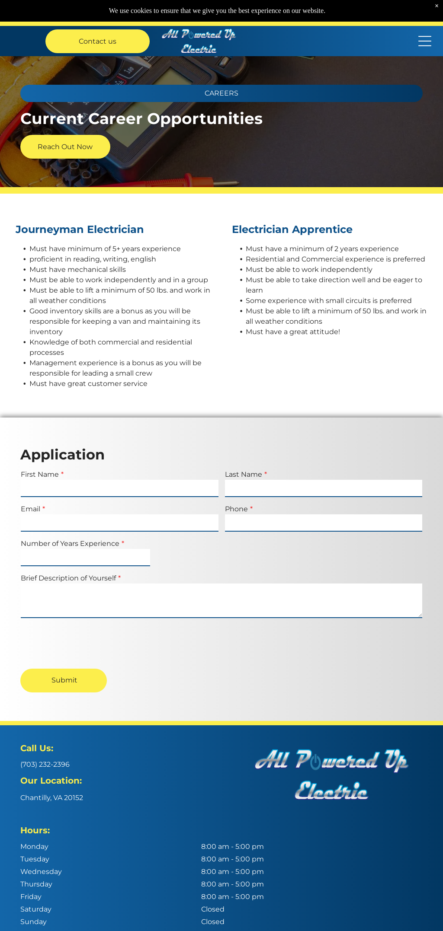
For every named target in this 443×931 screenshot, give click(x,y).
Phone (236, 509)
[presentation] (86, 643)
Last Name (243, 474)
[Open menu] (424, 41)
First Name (40, 474)
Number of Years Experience (70, 543)
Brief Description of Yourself (68, 578)
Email (30, 509)
